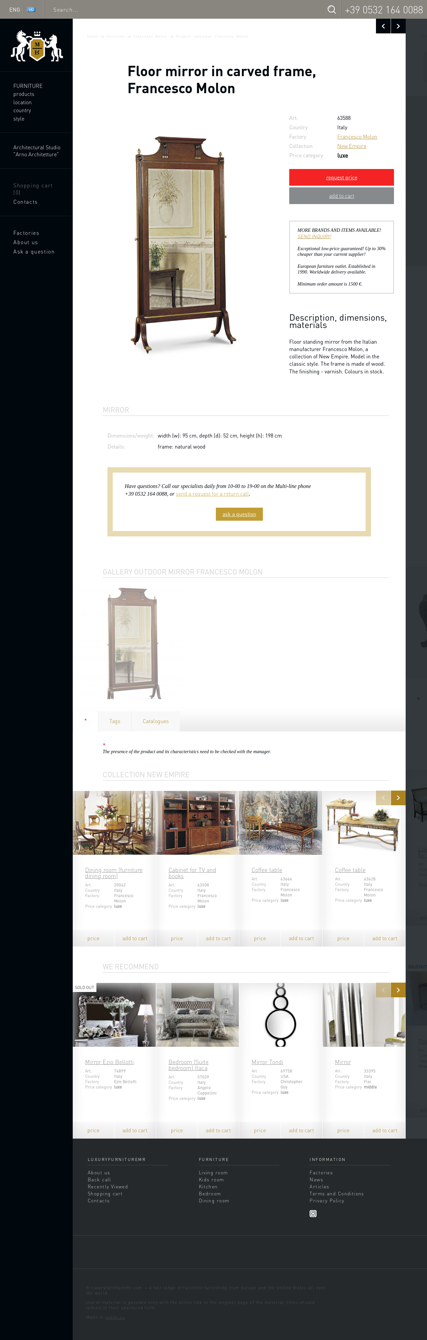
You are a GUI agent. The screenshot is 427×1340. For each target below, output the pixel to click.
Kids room (211, 1179)
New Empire (351, 145)
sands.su (115, 1317)
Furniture (28, 85)
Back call (99, 1179)
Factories (26, 232)
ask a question (239, 513)
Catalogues (156, 720)
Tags (114, 720)
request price (341, 177)
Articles (319, 1186)
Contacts (25, 201)
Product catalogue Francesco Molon (212, 36)
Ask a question (34, 251)
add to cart (341, 195)
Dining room (214, 1200)
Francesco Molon (150, 36)
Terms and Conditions (337, 1193)
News (316, 1179)
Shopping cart (33, 189)
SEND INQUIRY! (314, 236)
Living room (213, 1172)
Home (92, 36)
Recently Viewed (108, 1186)
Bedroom (210, 1193)
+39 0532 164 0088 (384, 9)
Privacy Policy (327, 1200)
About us (25, 241)
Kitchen (208, 1186)
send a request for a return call (212, 493)
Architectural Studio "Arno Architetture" (36, 151)
